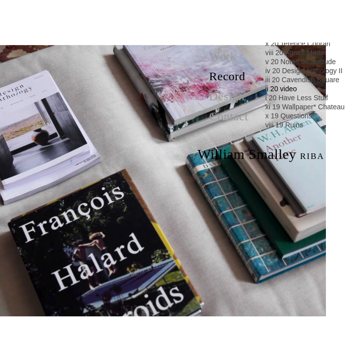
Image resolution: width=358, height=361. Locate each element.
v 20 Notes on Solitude (300, 61)
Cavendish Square (163, 10)
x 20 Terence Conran (297, 43)
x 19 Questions (288, 115)
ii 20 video (281, 88)
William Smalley (261, 154)
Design (227, 96)
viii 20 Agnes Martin (295, 52)
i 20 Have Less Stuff (296, 97)
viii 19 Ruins (284, 124)
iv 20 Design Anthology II (303, 70)
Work (223, 56)
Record (227, 76)
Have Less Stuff (163, 348)
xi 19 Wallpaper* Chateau (304, 106)
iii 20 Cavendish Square (302, 79)
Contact (228, 116)
